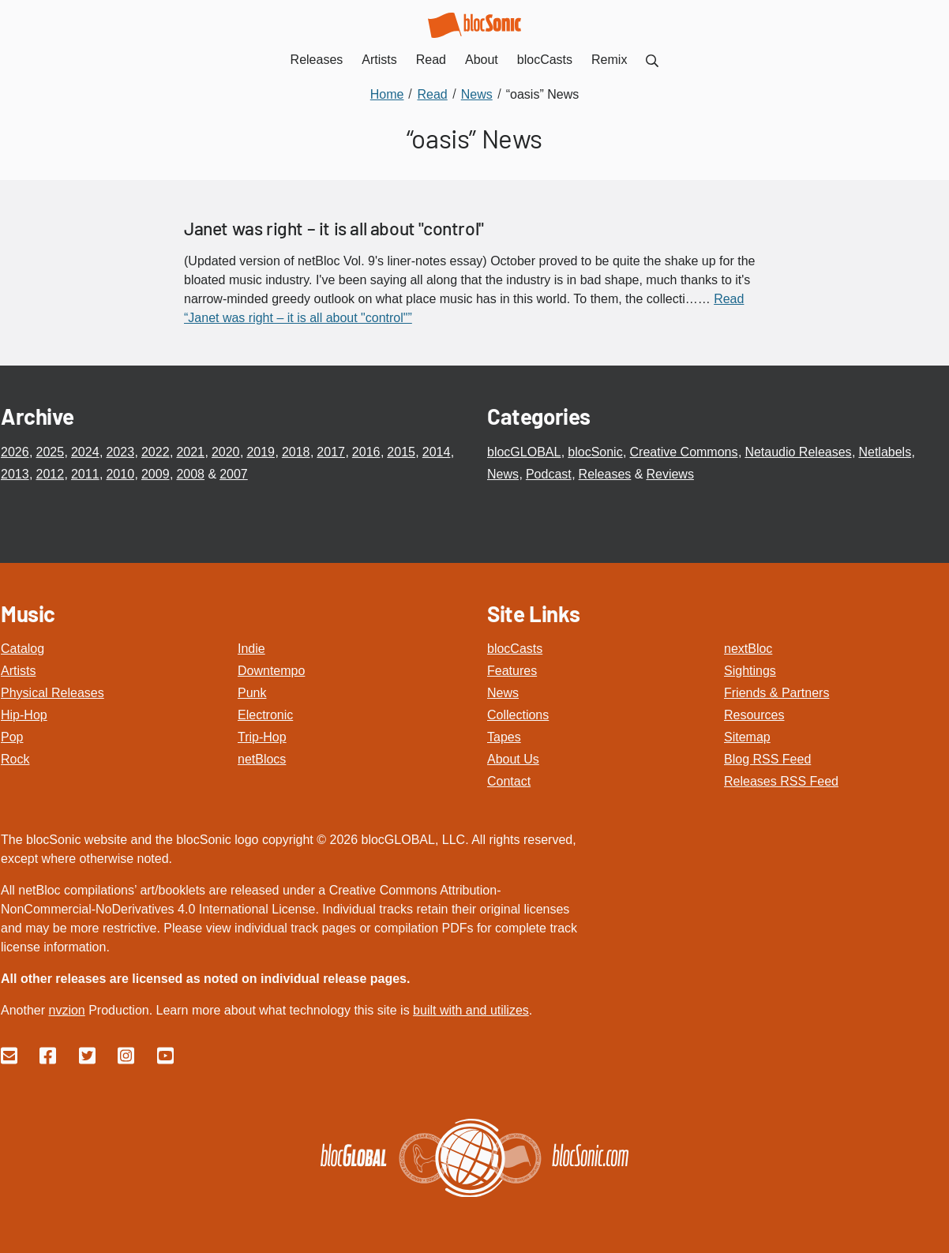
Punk (252, 693)
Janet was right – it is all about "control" (334, 228)
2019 (260, 452)
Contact (509, 781)
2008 (190, 474)
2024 (85, 452)
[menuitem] (652, 59)
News (503, 474)
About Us (513, 759)
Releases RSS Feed (781, 781)
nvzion (66, 1010)
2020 (226, 452)
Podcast (549, 474)
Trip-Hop (262, 737)
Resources (754, 715)
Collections (518, 715)
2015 (401, 452)
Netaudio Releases (798, 452)
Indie (251, 648)
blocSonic (595, 452)
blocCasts (514, 648)
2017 (331, 452)
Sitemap (747, 737)
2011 (85, 474)
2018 (296, 452)
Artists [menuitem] (379, 59)
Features (512, 670)
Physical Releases (52, 693)
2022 (155, 452)
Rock (15, 759)
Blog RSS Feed (767, 759)
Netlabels (884, 452)
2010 (120, 474)
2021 (190, 452)
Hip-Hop (24, 715)
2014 (436, 452)
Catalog (22, 648)
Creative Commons (684, 452)
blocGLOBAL (524, 452)
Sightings (750, 670)
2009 (155, 474)
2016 (366, 452)
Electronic (265, 715)
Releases (605, 474)
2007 (233, 474)
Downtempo (271, 670)
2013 (15, 474)
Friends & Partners (776, 693)
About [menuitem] (481, 59)
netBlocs (262, 759)
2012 (50, 474)
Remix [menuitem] (609, 59)
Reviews (669, 474)
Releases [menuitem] (317, 59)
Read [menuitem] (431, 59)
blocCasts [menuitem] (544, 59)
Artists (18, 670)
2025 (50, 452)
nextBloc (748, 648)
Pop (12, 737)
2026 (15, 452)
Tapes (504, 737)
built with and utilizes (471, 1010)
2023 (120, 452)
